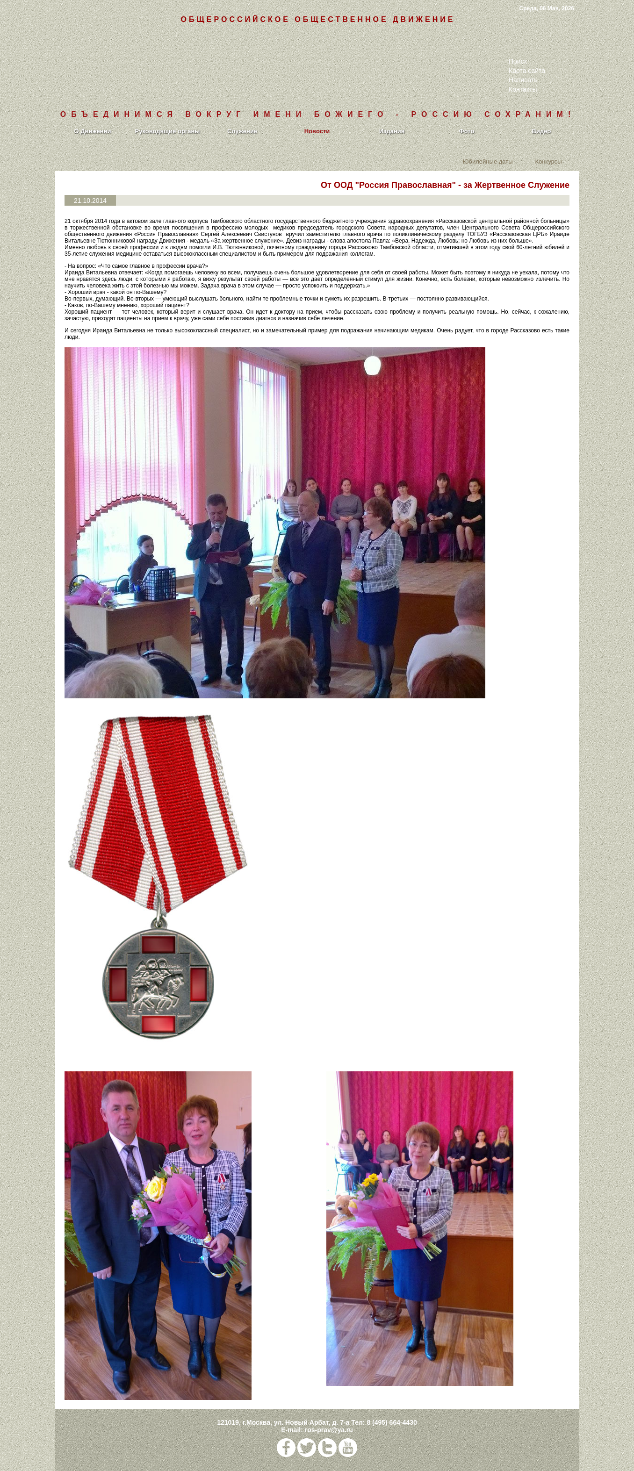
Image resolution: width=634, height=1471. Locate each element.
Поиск (518, 61)
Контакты (523, 89)
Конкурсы (548, 161)
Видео (541, 131)
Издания (392, 131)
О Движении (92, 131)
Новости (317, 131)
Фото (467, 131)
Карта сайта (527, 70)
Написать (523, 80)
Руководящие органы (167, 131)
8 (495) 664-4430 (392, 1422)
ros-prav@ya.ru (329, 1430)
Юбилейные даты (487, 161)
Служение (242, 131)
